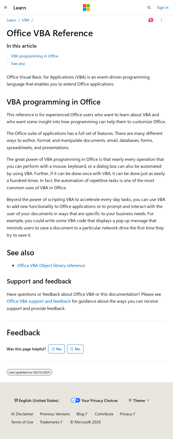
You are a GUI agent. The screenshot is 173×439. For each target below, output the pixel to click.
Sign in (163, 7)
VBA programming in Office (34, 56)
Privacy (126, 413)
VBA (25, 20)
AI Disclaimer (22, 413)
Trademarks (49, 422)
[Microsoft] (86, 7)
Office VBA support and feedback (39, 301)
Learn (11, 20)
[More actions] (161, 20)
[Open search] (149, 8)
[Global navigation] (5, 8)
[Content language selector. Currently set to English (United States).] (36, 400)
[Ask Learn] (151, 20)
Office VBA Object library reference (51, 265)
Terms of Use (22, 422)
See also (18, 63)
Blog (80, 413)
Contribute (104, 413)
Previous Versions (55, 413)
